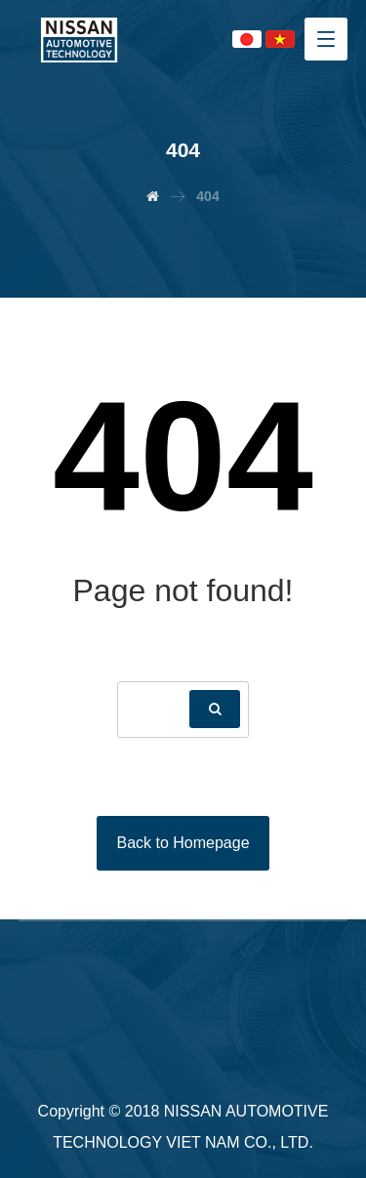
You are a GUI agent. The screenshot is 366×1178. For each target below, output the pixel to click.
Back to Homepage (182, 842)
